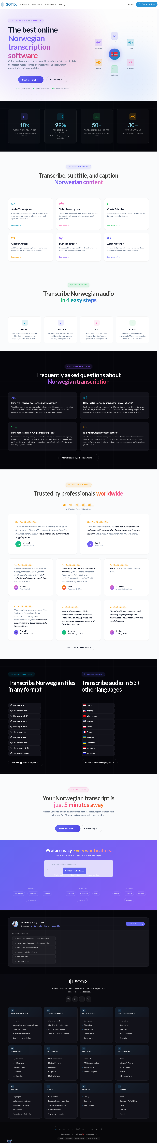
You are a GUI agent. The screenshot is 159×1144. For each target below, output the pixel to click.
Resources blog (18, 1110)
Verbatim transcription (21, 1034)
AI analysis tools (54, 1021)
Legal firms (17, 1072)
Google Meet (125, 1067)
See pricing (56, 80)
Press (122, 1105)
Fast (69, 992)
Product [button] (23, 4)
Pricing (62, 4)
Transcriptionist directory (23, 1114)
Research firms (89, 1034)
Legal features (18, 1063)
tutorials (43, 926)
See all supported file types (25, 763)
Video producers (126, 1034)
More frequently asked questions (78, 458)
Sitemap (69, 1139)
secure (87, 992)
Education (88, 1025)
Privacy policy (79, 1139)
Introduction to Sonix (21, 1105)
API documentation (91, 1063)
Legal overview (18, 1059)
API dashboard (89, 1067)
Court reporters (19, 1067)
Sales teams (88, 1038)
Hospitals (52, 1072)
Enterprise (88, 1021)
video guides (56, 926)
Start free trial (30, 80)
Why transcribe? (54, 1110)
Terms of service (92, 1139)
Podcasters (124, 1030)
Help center (52, 1097)
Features (16, 1021)
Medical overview (55, 1059)
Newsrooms (88, 1030)
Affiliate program (90, 1072)
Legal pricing (18, 1076)
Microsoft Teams (126, 1063)
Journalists (124, 1021)
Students (123, 1038)
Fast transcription (19, 1030)
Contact (123, 1110)
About (122, 1097)
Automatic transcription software (25, 1025)
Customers (88, 1101)
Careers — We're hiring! (128, 1101)
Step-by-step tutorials (57, 1105)
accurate (75, 992)
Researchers (124, 1025)
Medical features (54, 1063)
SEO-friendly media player (58, 1025)
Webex (122, 1072)
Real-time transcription (22, 1038)
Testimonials (89, 1105)
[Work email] (74, 864)
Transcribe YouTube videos (58, 1034)
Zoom (122, 1059)
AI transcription (90, 988)
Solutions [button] (36, 4)
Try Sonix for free (147, 4)
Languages (17, 1097)
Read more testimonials (78, 647)
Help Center (34, 926)
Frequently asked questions (58, 1101)
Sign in (131, 4)
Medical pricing (54, 1076)
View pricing (91, 829)
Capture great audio (56, 1114)
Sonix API (87, 1059)
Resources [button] (49, 4)
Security (123, 1114)
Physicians (52, 1067)
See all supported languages (99, 763)
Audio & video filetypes (22, 1101)
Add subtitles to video (56, 1030)
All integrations (126, 1076)
